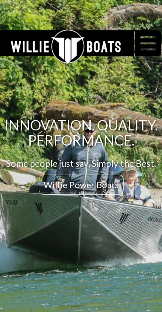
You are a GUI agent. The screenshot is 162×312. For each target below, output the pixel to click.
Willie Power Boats (81, 184)
